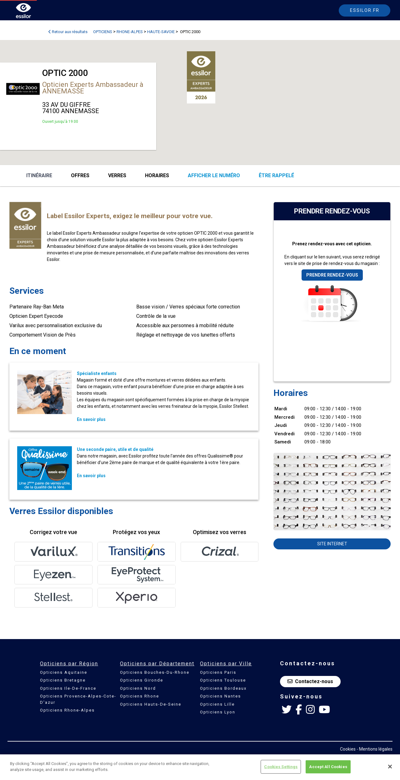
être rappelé (276, 175)
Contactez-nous (310, 681)
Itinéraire (39, 175)
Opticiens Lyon (217, 712)
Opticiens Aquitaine (63, 672)
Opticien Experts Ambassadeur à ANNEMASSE (92, 88)
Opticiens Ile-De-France (68, 688)
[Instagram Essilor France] (310, 710)
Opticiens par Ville (226, 664)
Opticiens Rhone (139, 696)
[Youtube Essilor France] (324, 710)
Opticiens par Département (157, 664)
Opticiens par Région (69, 664)
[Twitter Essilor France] (286, 710)
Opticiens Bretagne (63, 680)
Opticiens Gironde (141, 680)
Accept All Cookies (328, 766)
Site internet (332, 543)
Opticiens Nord (138, 688)
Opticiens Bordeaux (223, 688)
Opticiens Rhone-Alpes (67, 710)
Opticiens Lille (217, 704)
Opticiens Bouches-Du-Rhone (154, 672)
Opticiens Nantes (220, 696)
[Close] (390, 766)
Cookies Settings (281, 766)
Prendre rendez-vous (332, 275)
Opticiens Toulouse (223, 680)
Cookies (348, 749)
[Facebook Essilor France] (298, 710)
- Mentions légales (374, 749)
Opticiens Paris (218, 672)
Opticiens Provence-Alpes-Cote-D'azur (78, 699)
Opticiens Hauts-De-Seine (150, 704)
